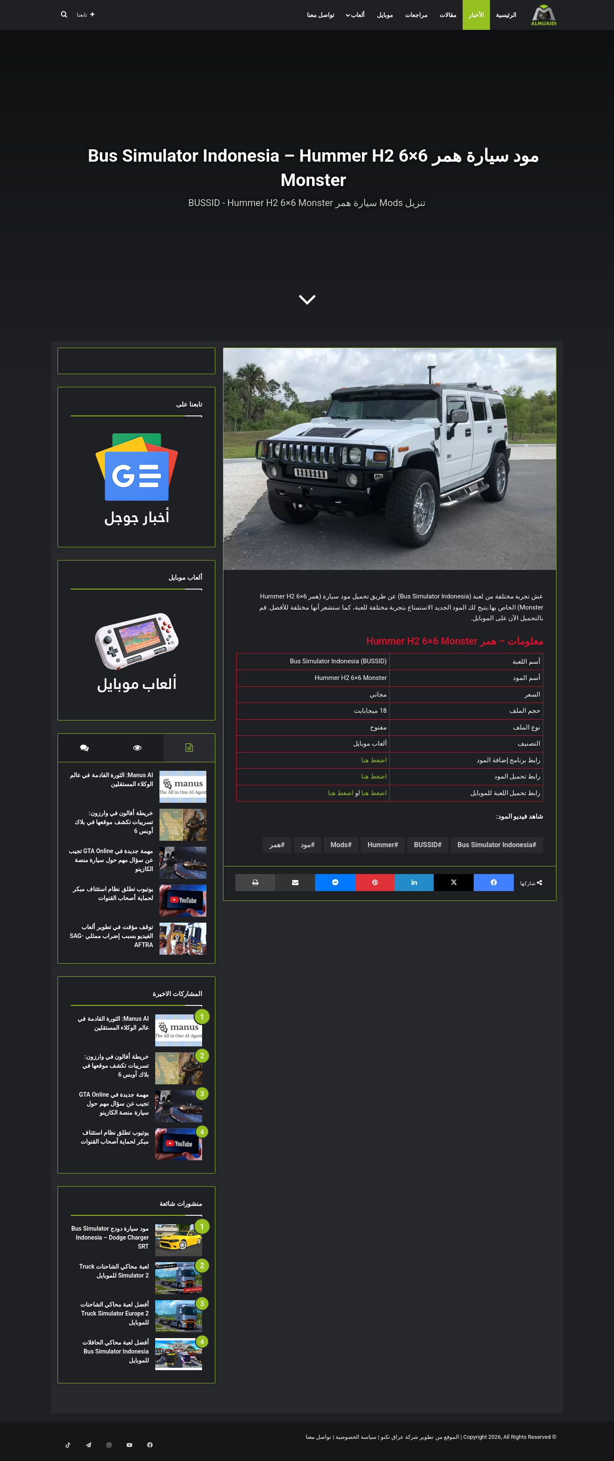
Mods (339, 845)
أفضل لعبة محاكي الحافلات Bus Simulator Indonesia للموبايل (115, 1360)
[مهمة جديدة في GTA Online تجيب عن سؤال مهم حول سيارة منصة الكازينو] (178, 867)
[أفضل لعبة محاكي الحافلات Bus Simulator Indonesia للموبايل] (178, 1363)
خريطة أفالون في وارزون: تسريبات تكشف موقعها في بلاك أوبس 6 (115, 826)
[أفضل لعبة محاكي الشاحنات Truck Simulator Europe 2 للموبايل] (178, 1325)
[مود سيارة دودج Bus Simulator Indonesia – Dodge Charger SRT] (178, 1249)
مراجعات (416, 15)
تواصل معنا (320, 15)
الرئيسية (506, 15)
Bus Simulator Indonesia (495, 845)
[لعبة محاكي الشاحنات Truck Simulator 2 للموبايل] (178, 1287)
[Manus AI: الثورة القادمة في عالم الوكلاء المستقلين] (178, 791)
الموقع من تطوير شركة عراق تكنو (420, 1445)
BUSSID (426, 845)
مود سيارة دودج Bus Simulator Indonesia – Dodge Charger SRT (110, 1246)
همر (275, 845)
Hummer (381, 845)
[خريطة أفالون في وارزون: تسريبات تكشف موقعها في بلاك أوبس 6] (178, 829)
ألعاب (358, 15)
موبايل (385, 15)
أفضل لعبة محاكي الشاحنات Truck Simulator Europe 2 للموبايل (114, 1322)
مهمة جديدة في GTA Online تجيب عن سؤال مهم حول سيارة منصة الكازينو (114, 864)
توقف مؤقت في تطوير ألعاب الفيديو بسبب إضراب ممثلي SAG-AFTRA (113, 940)
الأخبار (476, 15)
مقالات (448, 15)
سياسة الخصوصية (356, 1445)
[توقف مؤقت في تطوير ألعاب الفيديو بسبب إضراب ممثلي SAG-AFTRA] (178, 943)
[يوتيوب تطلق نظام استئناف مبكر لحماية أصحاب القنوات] (178, 905)
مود (306, 845)
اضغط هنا (374, 760)
